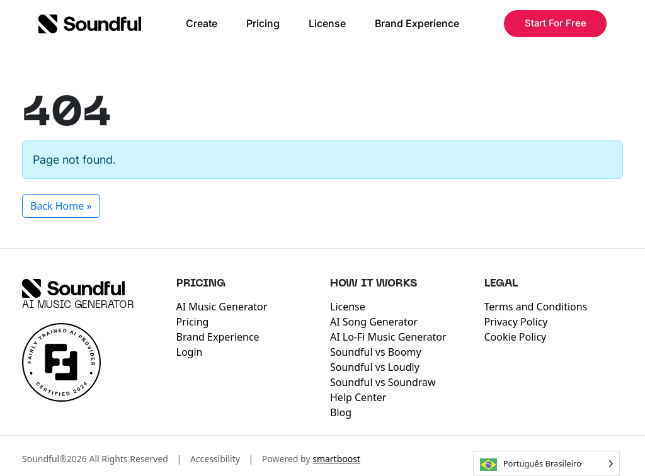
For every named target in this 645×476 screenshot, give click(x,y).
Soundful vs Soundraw (383, 382)
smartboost (336, 459)
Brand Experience (417, 23)
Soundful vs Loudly (375, 367)
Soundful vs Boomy (375, 352)
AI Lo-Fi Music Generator (388, 337)
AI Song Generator (374, 322)
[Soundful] (73, 288)
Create (201, 23)
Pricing (263, 23)
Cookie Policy (515, 337)
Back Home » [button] (61, 206)
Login (189, 352)
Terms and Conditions (536, 307)
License (327, 23)
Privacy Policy (516, 322)
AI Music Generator (78, 305)
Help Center (358, 397)
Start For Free (555, 23)
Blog (340, 412)
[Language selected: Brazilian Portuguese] (546, 463)
